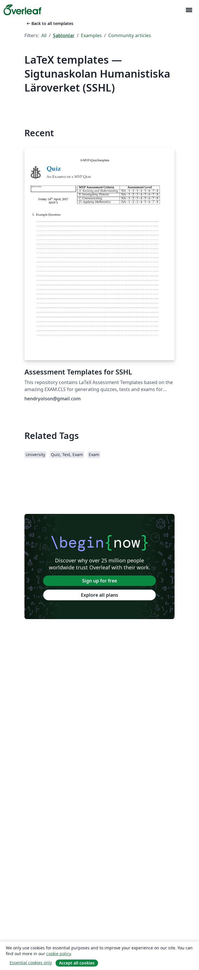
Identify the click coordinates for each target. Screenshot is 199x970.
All (44, 35)
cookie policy (58, 953)
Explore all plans (99, 595)
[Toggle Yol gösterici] (189, 10)
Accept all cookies (77, 963)
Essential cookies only (31, 962)
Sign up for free (99, 581)
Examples (91, 35)
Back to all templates (49, 23)
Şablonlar (63, 35)
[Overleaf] (22, 10)
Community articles (129, 35)
